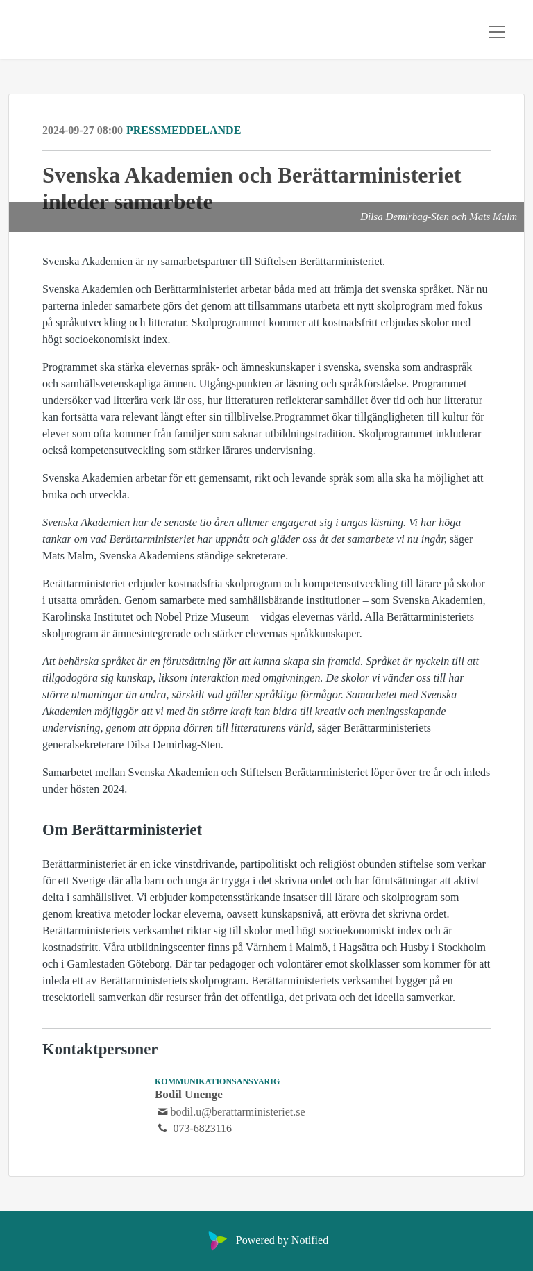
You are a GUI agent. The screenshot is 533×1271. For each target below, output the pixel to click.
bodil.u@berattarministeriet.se (237, 1112)
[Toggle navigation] (497, 32)
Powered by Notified (266, 1240)
